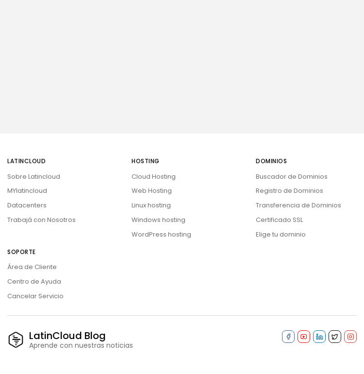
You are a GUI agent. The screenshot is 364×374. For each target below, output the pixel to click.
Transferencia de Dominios (298, 205)
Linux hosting (151, 205)
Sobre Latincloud (33, 176)
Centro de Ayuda (34, 281)
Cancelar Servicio (35, 296)
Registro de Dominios (289, 190)
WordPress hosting (161, 234)
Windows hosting (158, 219)
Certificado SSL (279, 219)
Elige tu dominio (281, 234)
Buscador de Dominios (292, 176)
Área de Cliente (32, 267)
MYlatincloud (27, 190)
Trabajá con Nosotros (41, 219)
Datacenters (27, 205)
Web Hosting (152, 190)
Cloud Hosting (154, 176)
